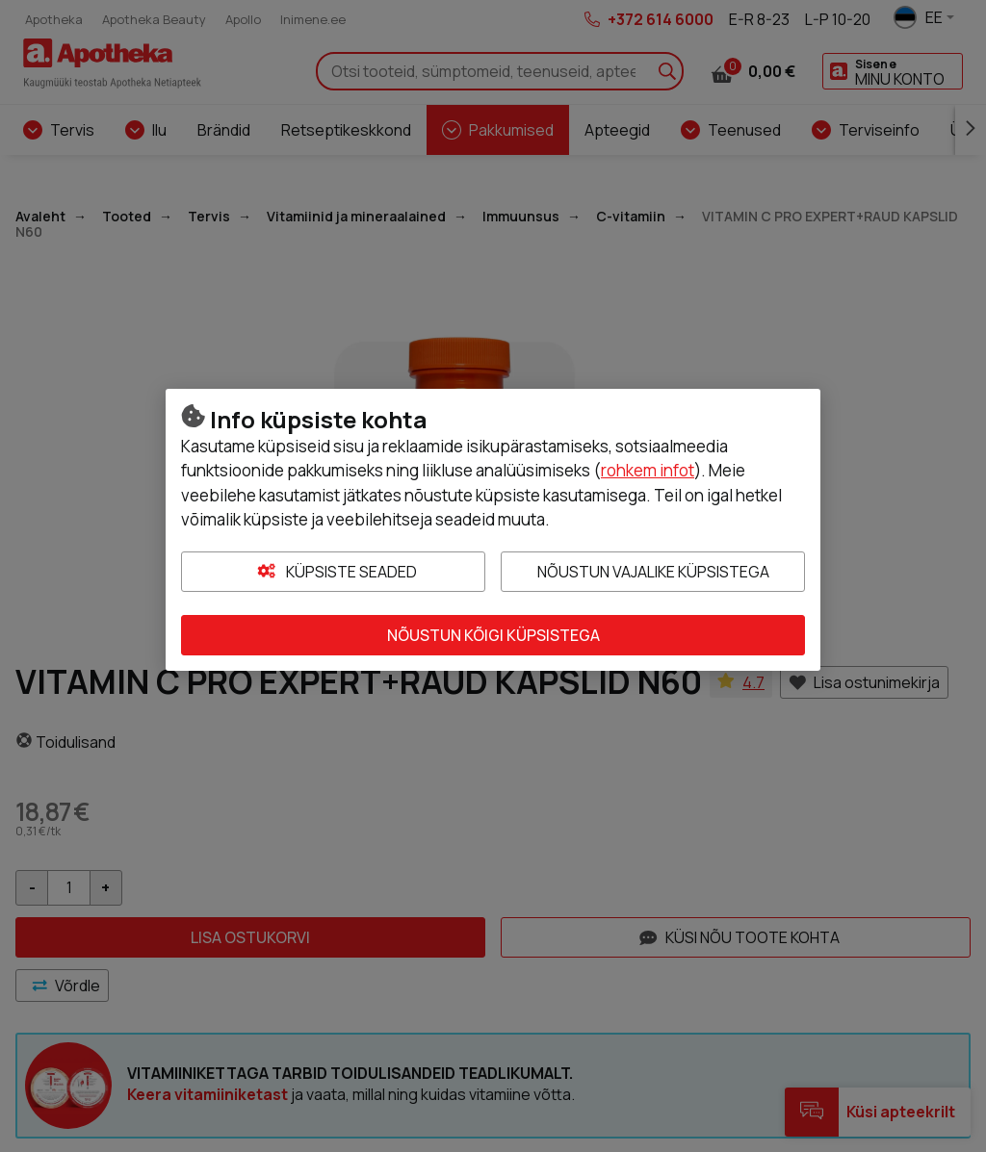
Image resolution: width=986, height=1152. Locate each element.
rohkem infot (647, 470)
